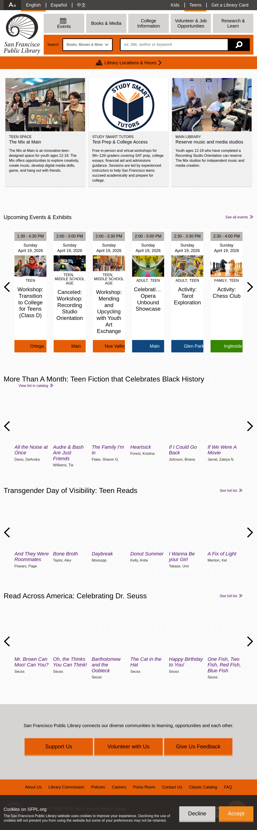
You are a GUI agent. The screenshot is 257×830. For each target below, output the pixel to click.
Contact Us (172, 787)
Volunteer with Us (129, 746)
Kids (175, 4)
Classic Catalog (203, 787)
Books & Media (106, 23)
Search (53, 44)
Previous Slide (7, 287)
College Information (148, 23)
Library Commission (66, 787)
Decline (197, 813)
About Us (33, 787)
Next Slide (250, 287)
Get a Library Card (229, 4)
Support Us (58, 746)
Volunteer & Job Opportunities (191, 23)
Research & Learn (233, 23)
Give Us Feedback (198, 746)
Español (59, 4)
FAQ (228, 787)
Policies (98, 787)
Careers (119, 787)
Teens (195, 4)
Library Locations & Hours (130, 62)
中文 (81, 4)
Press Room (144, 787)
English (33, 4)
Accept (236, 813)
